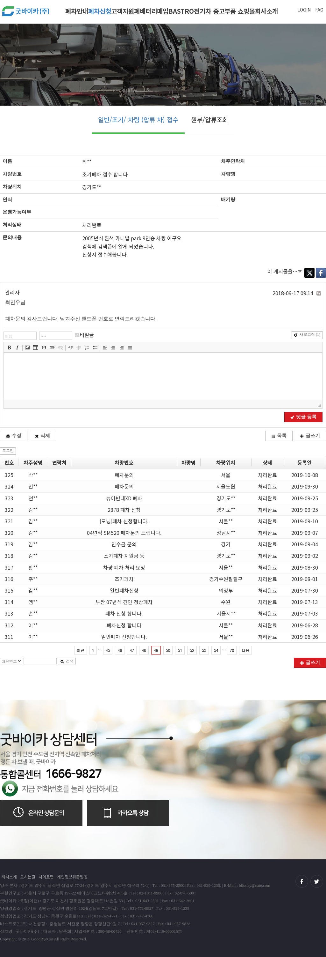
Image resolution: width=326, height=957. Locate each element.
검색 (67, 661)
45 (108, 650)
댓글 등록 (303, 416)
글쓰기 (310, 435)
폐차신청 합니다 (124, 625)
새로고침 (307, 334)
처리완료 (267, 475)
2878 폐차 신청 (124, 509)
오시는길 (27, 877)
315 (9, 590)
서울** (226, 521)
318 (9, 555)
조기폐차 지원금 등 (124, 555)
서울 (225, 475)
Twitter (309, 273)
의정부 (226, 590)
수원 (225, 602)
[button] (9, 347)
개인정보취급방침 (72, 877)
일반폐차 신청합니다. (124, 636)
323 (9, 498)
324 (9, 486)
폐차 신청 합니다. (124, 613)
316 (9, 579)
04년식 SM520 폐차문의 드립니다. (124, 532)
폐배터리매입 (151, 11)
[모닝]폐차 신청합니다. (124, 521)
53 (204, 650)
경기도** (225, 498)
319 (9, 544)
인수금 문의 (124, 544)
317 (9, 567)
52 (192, 650)
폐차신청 (99, 11)
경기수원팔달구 (226, 579)
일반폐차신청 (124, 590)
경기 (225, 544)
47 (132, 650)
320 (9, 532)
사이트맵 (46, 877)
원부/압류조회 (209, 119)
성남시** (225, 532)
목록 (279, 435)
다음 (245, 650)
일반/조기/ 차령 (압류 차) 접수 (138, 119)
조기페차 (124, 579)
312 (9, 625)
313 (9, 613)
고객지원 (122, 11)
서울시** (225, 613)
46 (119, 650)
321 (9, 521)
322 (9, 509)
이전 (80, 650)
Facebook (321, 273)
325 (9, 475)
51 (180, 650)
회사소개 (266, 11)
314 (9, 602)
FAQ (319, 9)
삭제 (42, 435)
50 (168, 650)
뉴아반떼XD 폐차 (124, 498)
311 (9, 636)
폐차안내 (76, 11)
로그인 (8, 450)
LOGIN (304, 9)
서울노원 (225, 486)
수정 (13, 435)
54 (216, 650)
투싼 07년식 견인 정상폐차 (124, 602)
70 (232, 650)
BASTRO (181, 11)
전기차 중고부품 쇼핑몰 (224, 11)
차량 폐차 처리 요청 (124, 567)
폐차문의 (124, 475)
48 (144, 650)
